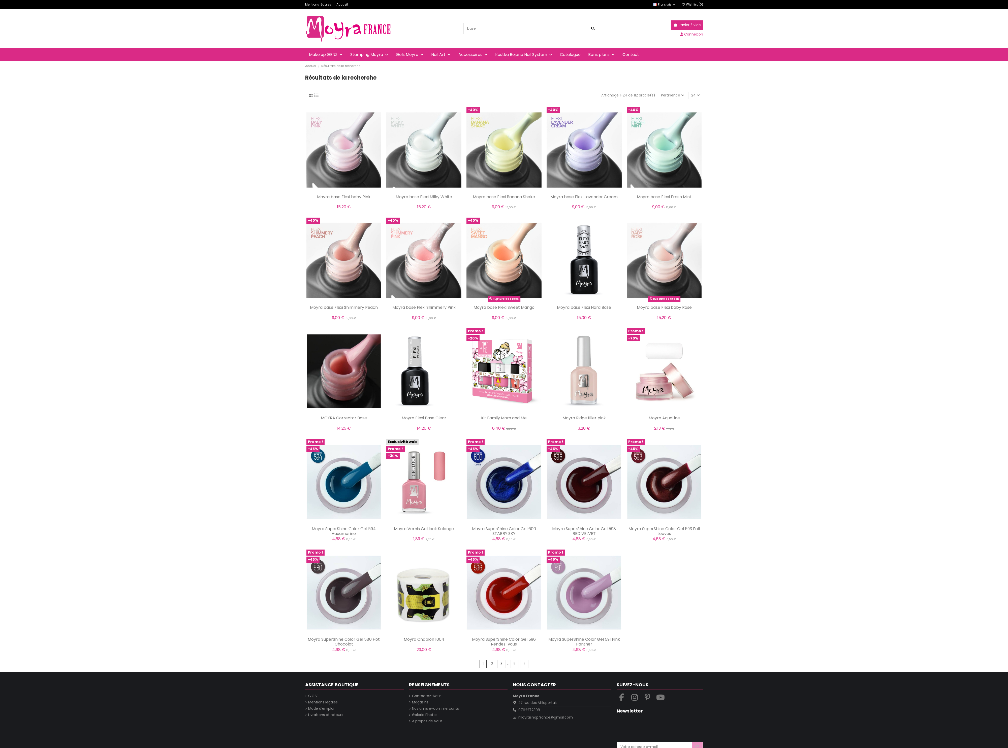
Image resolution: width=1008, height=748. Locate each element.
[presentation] (655, 729)
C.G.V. (313, 696)
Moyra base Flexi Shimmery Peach (344, 307)
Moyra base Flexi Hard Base (584, 307)
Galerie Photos (424, 714)
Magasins (420, 702)
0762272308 (529, 709)
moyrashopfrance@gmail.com (545, 717)
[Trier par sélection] (672, 95)
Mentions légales (318, 4)
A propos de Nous (427, 721)
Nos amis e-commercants (435, 708)
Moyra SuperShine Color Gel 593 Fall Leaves (664, 531)
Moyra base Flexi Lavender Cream (584, 197)
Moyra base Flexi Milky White (424, 197)
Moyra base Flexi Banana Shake (504, 197)
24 (695, 95)
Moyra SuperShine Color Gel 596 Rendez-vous (504, 641)
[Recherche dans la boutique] (593, 28)
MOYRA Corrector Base (344, 418)
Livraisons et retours (325, 714)
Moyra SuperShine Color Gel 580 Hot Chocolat (344, 641)
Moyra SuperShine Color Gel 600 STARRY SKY (504, 531)
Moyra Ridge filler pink (584, 418)
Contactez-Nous (427, 696)
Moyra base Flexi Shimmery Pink (424, 307)
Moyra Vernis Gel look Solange (424, 529)
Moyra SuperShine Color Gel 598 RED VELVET (584, 531)
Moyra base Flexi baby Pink (343, 197)
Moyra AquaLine (664, 418)
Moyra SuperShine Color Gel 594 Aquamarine (344, 531)
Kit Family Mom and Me (504, 418)
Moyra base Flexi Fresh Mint (664, 197)
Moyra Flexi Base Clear (424, 418)
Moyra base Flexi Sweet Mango (504, 307)
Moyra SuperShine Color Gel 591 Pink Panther (584, 641)
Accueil (342, 4)
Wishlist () (692, 4)
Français (664, 4)
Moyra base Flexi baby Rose (664, 307)
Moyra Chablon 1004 (424, 639)
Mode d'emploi (321, 708)
